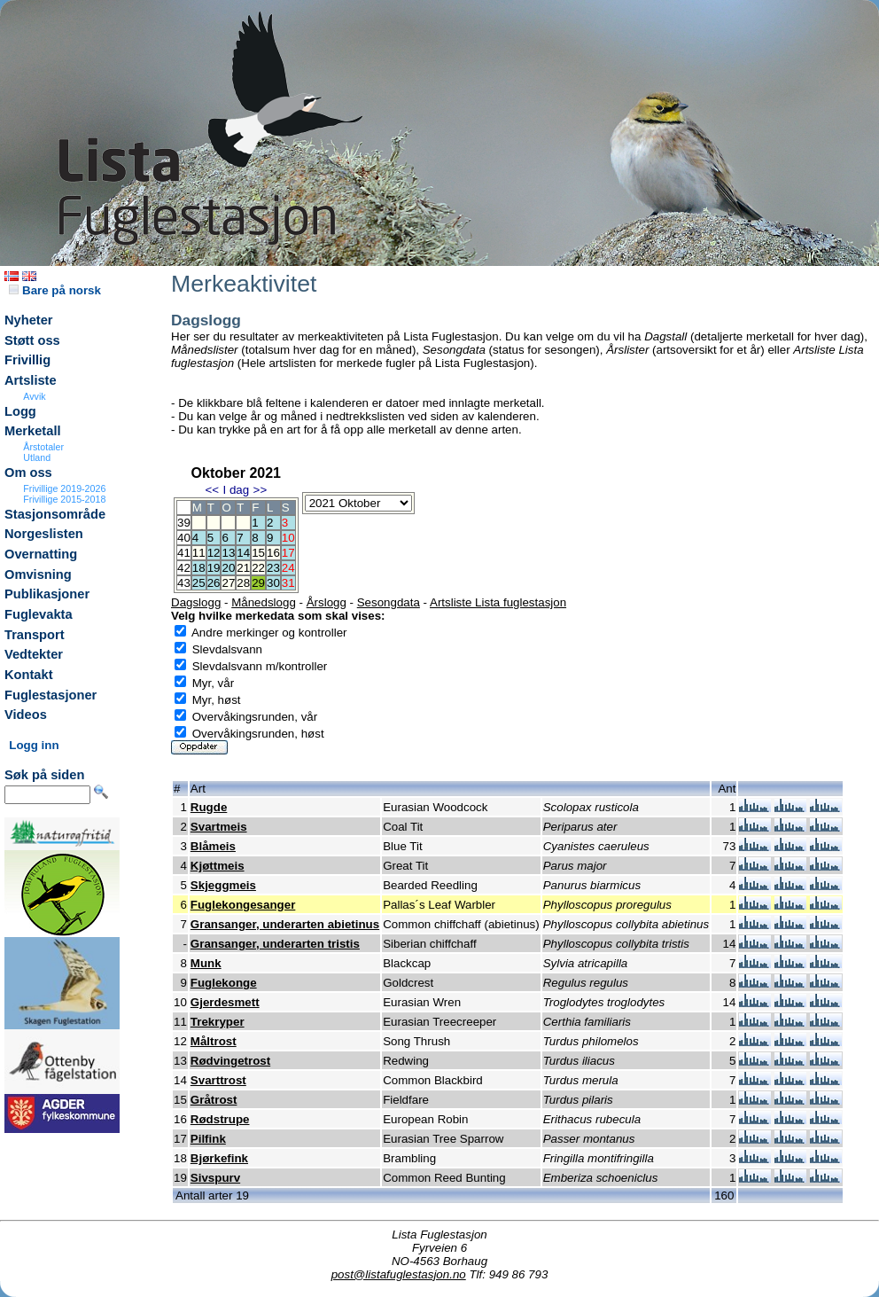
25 (199, 583)
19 (214, 567)
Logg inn (33, 745)
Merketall (32, 431)
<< (212, 489)
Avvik (34, 396)
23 (273, 567)
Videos (25, 714)
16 (273, 552)
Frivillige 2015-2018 (64, 499)
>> (260, 489)
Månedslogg (263, 602)
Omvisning (38, 574)
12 (214, 552)
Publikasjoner (46, 594)
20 (228, 567)
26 (214, 583)
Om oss (28, 472)
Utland (37, 457)
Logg (20, 411)
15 (258, 552)
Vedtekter (33, 654)
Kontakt (28, 675)
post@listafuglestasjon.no (398, 1274)
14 (243, 552)
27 (228, 583)
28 (243, 583)
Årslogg (326, 602)
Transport (34, 635)
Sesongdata (388, 602)
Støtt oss (32, 340)
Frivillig (27, 360)
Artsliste (30, 380)
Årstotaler (43, 446)
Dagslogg (196, 602)
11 (199, 552)
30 (273, 583)
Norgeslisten (43, 534)
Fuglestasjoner (50, 695)
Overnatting (40, 554)
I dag (235, 489)
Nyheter (28, 320)
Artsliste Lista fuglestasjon (498, 602)
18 (199, 567)
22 (258, 567)
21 (243, 567)
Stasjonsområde (54, 514)
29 (258, 583)
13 (228, 552)
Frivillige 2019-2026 (64, 488)
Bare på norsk (55, 290)
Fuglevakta (38, 614)
